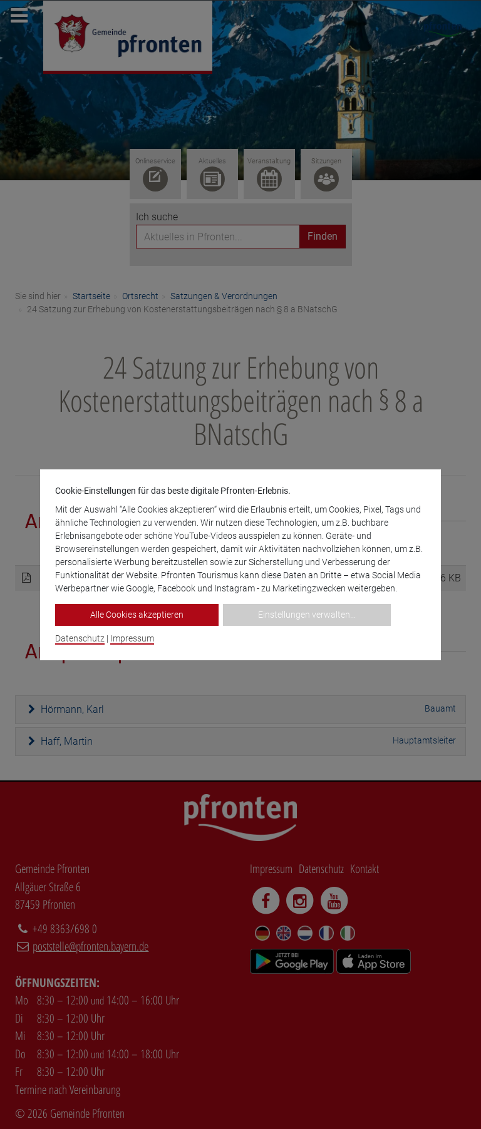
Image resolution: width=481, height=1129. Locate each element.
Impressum (132, 638)
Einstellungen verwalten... (307, 615)
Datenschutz (80, 638)
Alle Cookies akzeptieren (137, 615)
